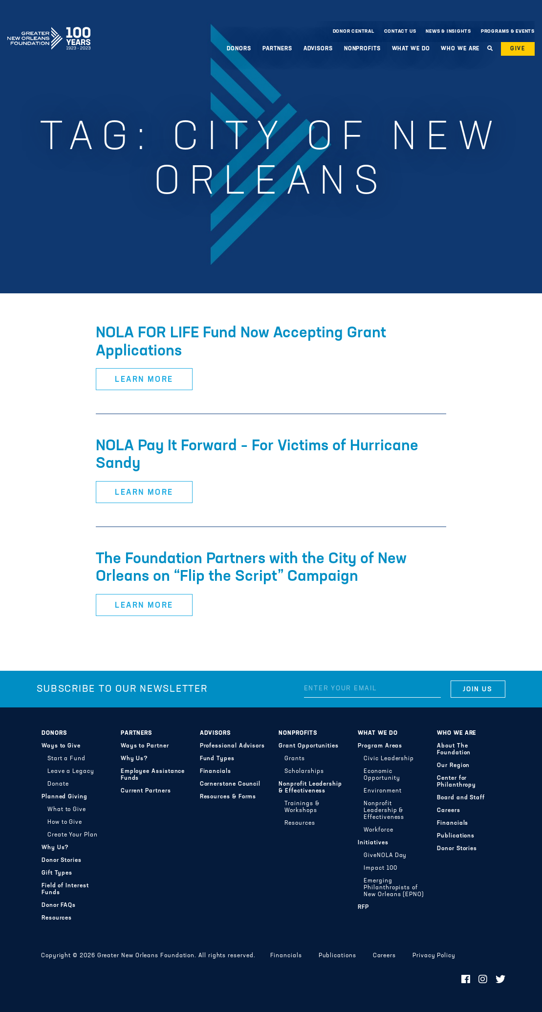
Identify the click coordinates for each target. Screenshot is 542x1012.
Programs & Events (508, 31)
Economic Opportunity (382, 775)
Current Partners (146, 791)
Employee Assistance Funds (153, 775)
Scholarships (304, 771)
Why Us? (55, 848)
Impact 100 (380, 868)
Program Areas (380, 746)
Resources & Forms (228, 797)
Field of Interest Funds (65, 889)
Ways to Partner (145, 746)
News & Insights (448, 31)
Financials (215, 771)
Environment (382, 791)
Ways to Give (61, 746)
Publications (456, 836)
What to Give (66, 810)
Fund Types (217, 759)
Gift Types (57, 873)
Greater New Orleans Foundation (48, 29)
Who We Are (460, 49)
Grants (294, 759)
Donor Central (353, 31)
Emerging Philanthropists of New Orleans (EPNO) (394, 888)
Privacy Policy (433, 956)
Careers (448, 811)
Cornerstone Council (230, 784)
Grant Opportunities (309, 746)
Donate (58, 784)
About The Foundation (454, 749)
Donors (239, 49)
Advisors (318, 49)
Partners (277, 49)
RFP (363, 907)
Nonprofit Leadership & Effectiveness (310, 787)
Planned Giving (64, 797)
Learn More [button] (144, 380)
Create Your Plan (72, 835)
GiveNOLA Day (385, 855)
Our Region (453, 766)
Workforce (378, 830)
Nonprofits (362, 49)
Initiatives (373, 843)
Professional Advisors (232, 746)
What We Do (411, 49)
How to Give (64, 822)
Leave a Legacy (70, 771)
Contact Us (400, 31)
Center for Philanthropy (456, 781)
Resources (57, 918)
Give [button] (517, 49)
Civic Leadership (389, 759)
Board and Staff (461, 798)
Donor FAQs (59, 905)
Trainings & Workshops (301, 807)
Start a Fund (66, 759)
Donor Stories (62, 860)
